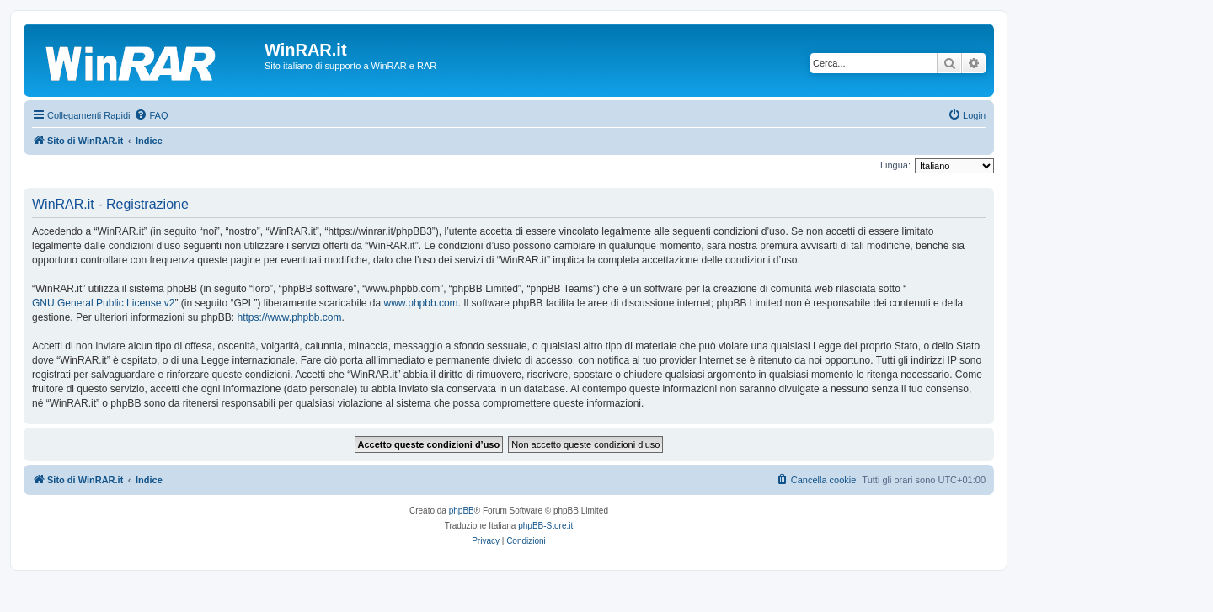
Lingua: (895, 165)
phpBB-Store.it (545, 525)
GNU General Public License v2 (103, 303)
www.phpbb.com (421, 303)
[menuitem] (151, 115)
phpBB (461, 510)
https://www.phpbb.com (289, 317)
